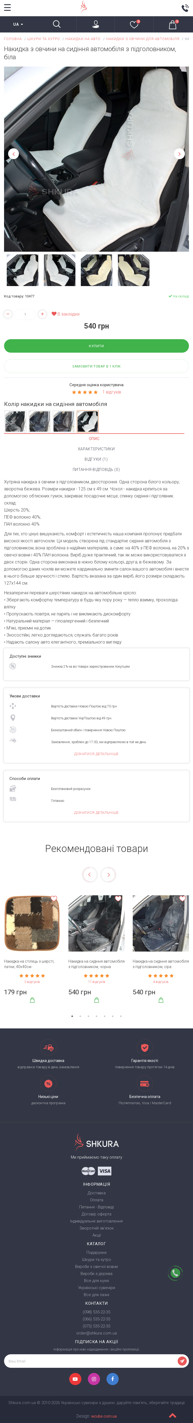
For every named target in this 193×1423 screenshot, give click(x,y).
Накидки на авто (83, 39)
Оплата (96, 1200)
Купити (96, 346)
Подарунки (96, 1252)
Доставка (97, 1193)
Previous (13, 153)
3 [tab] (88, 1016)
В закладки (65, 314)
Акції (96, 1235)
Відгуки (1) (96, 459)
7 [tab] (121, 1016)
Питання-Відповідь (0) (96, 469)
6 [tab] (112, 1016)
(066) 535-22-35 (96, 1319)
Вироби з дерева (96, 1273)
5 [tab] (104, 1016)
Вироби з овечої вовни (96, 1266)
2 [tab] (80, 1016)
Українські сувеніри (96, 1287)
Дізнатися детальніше (96, 754)
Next (179, 153)
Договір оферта (96, 1214)
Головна (13, 39)
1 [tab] (72, 1016)
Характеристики (96, 449)
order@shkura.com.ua (96, 1333)
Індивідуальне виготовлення (96, 1221)
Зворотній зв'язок (96, 1228)
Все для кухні (96, 1280)
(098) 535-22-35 (96, 1312)
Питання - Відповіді (96, 1207)
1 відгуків (111, 392)
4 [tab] (96, 1016)
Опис (94, 439)
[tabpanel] (32, 951)
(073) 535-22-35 (96, 1326)
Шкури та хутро (43, 39)
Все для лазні (96, 1294)
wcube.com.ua (104, 1416)
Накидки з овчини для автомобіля (142, 39)
